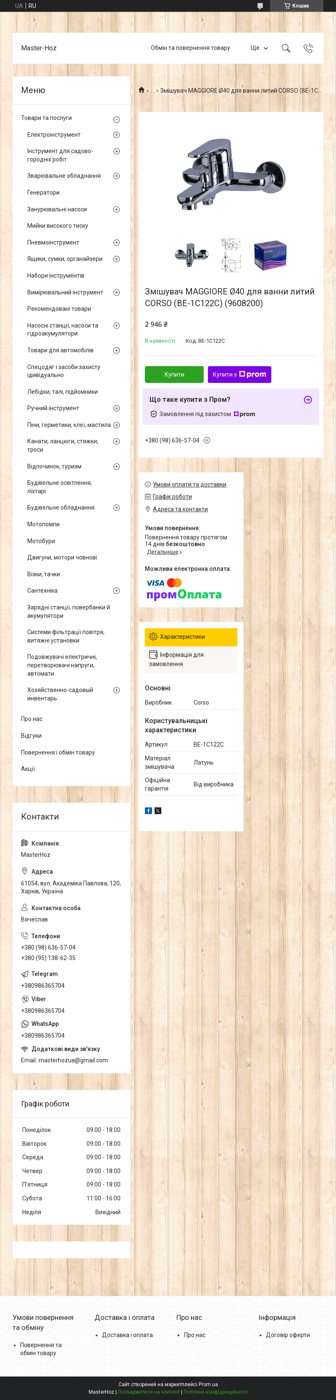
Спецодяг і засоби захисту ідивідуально (63, 371)
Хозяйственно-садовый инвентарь (60, 694)
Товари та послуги (46, 117)
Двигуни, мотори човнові (62, 557)
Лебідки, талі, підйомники (62, 391)
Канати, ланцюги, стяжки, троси (62, 445)
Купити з (239, 374)
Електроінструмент (54, 134)
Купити (174, 374)
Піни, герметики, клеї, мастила (69, 425)
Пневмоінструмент (53, 242)
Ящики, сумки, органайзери (64, 258)
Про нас (31, 719)
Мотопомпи (43, 524)
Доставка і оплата (127, 1335)
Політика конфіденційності (216, 1392)
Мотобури (41, 541)
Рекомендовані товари (59, 308)
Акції (28, 768)
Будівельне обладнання (60, 507)
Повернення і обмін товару (58, 752)
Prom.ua (208, 1384)
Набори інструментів (55, 275)
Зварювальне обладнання (64, 175)
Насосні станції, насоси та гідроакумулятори (62, 329)
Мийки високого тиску (57, 225)
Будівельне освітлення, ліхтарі (59, 486)
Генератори (43, 192)
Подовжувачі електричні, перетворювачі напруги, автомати (62, 665)
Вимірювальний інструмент (65, 292)
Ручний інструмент (53, 408)
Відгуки (31, 735)
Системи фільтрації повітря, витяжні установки (66, 636)
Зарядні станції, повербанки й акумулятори (68, 611)
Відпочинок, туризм (54, 466)
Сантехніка (42, 590)
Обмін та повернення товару (190, 47)
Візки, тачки (43, 574)
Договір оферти (288, 1335)
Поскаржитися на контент (149, 1392)
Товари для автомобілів (60, 350)
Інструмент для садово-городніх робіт (60, 155)
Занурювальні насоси (57, 209)
